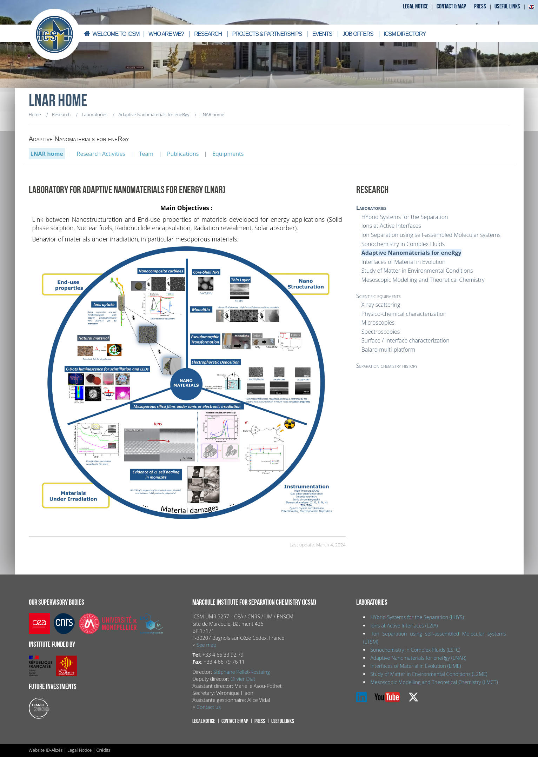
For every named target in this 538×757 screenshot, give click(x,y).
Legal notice (415, 6)
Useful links (507, 6)
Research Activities (101, 154)
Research (208, 34)
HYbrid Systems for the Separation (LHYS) (417, 617)
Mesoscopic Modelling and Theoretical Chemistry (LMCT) (434, 682)
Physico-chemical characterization (403, 314)
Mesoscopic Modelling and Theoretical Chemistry (423, 280)
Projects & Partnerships (267, 34)
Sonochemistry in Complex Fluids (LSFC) (415, 649)
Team (146, 154)
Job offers (358, 34)
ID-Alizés (54, 750)
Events (322, 34)
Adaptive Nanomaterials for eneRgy (411, 253)
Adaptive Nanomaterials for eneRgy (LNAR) (418, 658)
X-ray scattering (380, 304)
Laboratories (371, 208)
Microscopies (377, 322)
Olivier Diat (243, 679)
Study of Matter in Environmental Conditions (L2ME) (428, 674)
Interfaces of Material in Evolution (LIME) (415, 666)
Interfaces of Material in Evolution (403, 262)
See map (206, 645)
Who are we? (166, 34)
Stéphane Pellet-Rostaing (241, 672)
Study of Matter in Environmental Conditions (417, 270)
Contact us (209, 707)
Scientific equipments (378, 296)
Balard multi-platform (388, 349)
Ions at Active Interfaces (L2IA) (404, 625)
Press (480, 6)
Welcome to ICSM (111, 33)
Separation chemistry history (387, 366)
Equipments (228, 154)
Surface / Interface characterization (405, 340)
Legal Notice (79, 750)
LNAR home (47, 154)
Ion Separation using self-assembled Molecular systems (430, 235)
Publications (183, 154)
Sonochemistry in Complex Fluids (403, 244)
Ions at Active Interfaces (391, 226)
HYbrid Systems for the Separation (404, 217)
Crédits (104, 750)
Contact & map (451, 6)
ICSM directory (405, 34)
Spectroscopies (380, 332)
